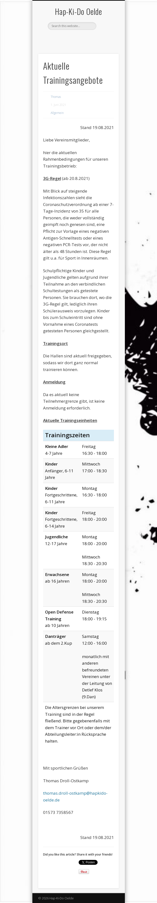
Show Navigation (107, 43)
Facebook (68, 38)
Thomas (56, 97)
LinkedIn (88, 38)
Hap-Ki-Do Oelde (78, 11)
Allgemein (57, 113)
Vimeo (78, 38)
